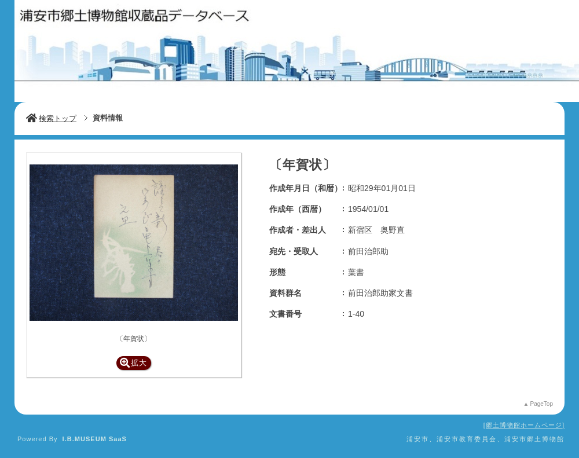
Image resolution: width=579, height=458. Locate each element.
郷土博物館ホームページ (524, 425)
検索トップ (51, 118)
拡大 (133, 363)
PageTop (541, 404)
